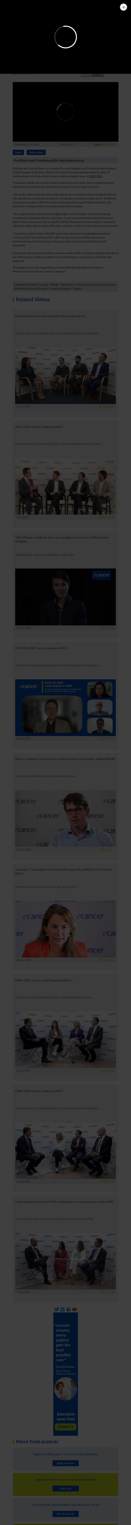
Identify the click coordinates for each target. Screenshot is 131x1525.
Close (122, 7)
